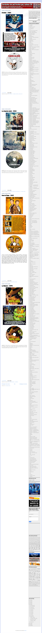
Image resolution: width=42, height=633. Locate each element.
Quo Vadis (31, 393)
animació (38, 571)
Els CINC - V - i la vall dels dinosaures (34, 188)
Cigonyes (31, 86)
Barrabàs (31, 52)
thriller (34, 584)
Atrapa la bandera (32, 48)
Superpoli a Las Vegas (32, 436)
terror (30, 584)
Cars (30, 78)
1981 (29, 541)
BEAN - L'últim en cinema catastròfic (34, 49)
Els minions (31, 199)
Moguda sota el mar (32, 353)
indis (35, 580)
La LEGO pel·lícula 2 (32, 299)
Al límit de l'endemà (32, 34)
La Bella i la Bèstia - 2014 (33, 296)
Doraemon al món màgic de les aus (34, 111)
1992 (38, 542)
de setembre (32, 608)
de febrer (31, 616)
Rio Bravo (31, 403)
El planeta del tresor (32, 170)
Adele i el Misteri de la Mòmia (33, 32)
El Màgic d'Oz (31, 142)
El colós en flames (32, 155)
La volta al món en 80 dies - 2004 (34, 329)
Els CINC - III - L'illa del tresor (33, 187)
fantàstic (30, 579)
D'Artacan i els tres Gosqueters (33, 95)
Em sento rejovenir (32, 203)
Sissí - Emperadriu (32, 422)
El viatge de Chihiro (32, 179)
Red (30, 399)
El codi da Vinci (31, 154)
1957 (29, 539)
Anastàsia (31, 38)
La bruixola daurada (32, 306)
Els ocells (31, 201)
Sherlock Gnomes (32, 415)
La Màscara (31, 301)
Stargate (31, 433)
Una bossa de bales (32, 462)
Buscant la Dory (32, 66)
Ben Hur (31, 56)
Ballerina (31, 51)
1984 (35, 541)
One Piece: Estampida (32, 364)
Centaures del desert (32, 81)
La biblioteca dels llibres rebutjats (34, 305)
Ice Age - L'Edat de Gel (32, 248)
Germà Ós (31, 223)
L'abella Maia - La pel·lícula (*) (33, 283)
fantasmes (37, 578)
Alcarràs (31, 35)
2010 (29, 546)
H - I (30, 228)
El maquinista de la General (33, 161)
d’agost (31, 609)
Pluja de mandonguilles (32, 382)
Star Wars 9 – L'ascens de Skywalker (34, 432)
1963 (29, 540)
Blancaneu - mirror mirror (33, 60)
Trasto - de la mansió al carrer (33, 452)
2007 (29, 545)
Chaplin (30, 82)
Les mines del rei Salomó (33, 338)
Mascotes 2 (31, 347)
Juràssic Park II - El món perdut (33, 268)
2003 (29, 544)
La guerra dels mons (32, 316)
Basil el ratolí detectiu (32, 53)
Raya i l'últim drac (32, 398)
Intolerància (31, 257)
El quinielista (31, 172)
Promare (31, 386)
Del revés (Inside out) (32, 97)
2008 (33, 545)
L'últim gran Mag (32, 292)
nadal (33, 582)
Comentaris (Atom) (8, 385)
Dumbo (30, 128)
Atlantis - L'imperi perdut (33, 47)
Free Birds (31, 216)
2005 (35, 544)
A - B (30, 29)
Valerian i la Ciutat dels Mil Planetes (34, 464)
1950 (36, 538)
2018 (29, 549)
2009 (37, 545)
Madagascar (31, 343)
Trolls (30, 453)
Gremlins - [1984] (6, 13)
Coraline (31, 94)
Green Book (31, 226)
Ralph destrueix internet (32, 396)
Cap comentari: (4, 92)
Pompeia (31, 384)
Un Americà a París (32, 457)
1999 (31, 543)
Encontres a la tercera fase (33, 205)
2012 (37, 546)
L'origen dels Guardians (32, 288)
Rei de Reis (31, 400)
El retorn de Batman (32, 173)
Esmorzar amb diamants (33, 209)
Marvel (33, 570)
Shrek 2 (31, 417)
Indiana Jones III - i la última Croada (34, 254)
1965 (31, 540)
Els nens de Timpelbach (32, 200)
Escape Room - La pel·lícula (33, 208)
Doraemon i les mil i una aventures (34, 122)
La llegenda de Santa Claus (33, 320)
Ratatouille (31, 397)
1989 (32, 542)
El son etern (31, 176)
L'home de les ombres (32, 286)
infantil (38, 580)
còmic (39, 576)
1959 (33, 539)
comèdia (30, 576)
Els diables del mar (32, 195)
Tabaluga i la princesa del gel (33, 438)
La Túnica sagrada (32, 303)
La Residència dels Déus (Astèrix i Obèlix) (35, 302)
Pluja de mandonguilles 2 (33, 383)
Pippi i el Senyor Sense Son (33, 377)
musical (30, 582)
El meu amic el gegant (32, 162)
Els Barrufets (31, 181)
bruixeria (30, 574)
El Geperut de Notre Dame (33, 138)
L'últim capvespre (32, 289)
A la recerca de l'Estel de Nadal (33, 30)
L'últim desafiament (32, 291)
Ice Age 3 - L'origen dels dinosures (34, 249)
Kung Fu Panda (31, 275)
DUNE (30, 96)
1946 (35, 538)
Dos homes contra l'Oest (33, 123)
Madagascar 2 (31, 344)
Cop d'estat (31, 93)
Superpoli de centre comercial (33, 437)
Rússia (38, 570)
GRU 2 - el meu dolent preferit (33, 221)
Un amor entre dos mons (33, 458)
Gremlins (31, 227)
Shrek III (31, 418)
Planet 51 (31, 380)
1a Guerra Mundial (31, 568)
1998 (29, 543)
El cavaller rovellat (32, 153)
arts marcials (37, 572)
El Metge (31, 141)
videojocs (33, 585)
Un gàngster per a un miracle (33, 460)
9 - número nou (31, 28)
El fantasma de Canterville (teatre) (34, 158)
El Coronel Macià (32, 135)
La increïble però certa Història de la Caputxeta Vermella (34, 319)
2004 (32, 544)
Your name (31, 474)
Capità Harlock (31, 77)
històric (32, 580)
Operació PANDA (32, 366)
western (35, 585)
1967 (35, 540)
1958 (31, 539)
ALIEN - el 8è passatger (32, 31)
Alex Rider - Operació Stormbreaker (34, 37)
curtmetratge (36, 576)
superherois (38, 583)
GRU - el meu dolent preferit (33, 220)
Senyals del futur (32, 413)
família (30, 578)
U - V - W (31, 455)
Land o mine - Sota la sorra (33, 331)
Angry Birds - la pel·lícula (33, 39)
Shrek (30, 416)
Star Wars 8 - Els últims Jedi (33, 431)
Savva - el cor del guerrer (33, 410)
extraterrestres (18, 191)
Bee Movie (31, 55)
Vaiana (30, 463)
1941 (29, 538)
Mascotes (31, 346)
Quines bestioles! (32, 392)
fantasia (33, 578)
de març (31, 615)
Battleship (31, 54)
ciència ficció (14, 191)
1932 (31, 537)
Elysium (31, 202)
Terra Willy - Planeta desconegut (34, 443)
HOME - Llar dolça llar (32, 229)
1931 (29, 537)
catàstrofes (11, 191)
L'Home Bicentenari (32, 281)
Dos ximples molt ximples (33, 124)
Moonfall (31, 356)
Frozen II (31, 219)
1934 (35, 537)
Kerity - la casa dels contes (33, 272)
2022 (32, 550)
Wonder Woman (32, 471)
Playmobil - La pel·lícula (32, 381)
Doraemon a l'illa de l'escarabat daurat (34, 109)
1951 (38, 538)
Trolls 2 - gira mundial (32, 454)
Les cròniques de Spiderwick (33, 337)
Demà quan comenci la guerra (33, 98)
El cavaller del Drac (32, 152)
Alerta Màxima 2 (32, 36)
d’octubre (31, 607)
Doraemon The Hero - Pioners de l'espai (35, 108)
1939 (38, 537)
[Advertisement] (14, 102)
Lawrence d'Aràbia (32, 332)
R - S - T (31, 394)
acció (33, 571)
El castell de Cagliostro (32, 151)
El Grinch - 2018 (32, 139)
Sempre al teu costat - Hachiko (33, 412)
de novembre (32, 606)
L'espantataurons (32, 285)
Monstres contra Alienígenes (33, 355)
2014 (34, 547)
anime (32, 572)
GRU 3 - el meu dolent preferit (33, 222)
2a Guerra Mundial (36, 568)
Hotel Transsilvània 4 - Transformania (34, 246)
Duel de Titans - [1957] (8, 195)
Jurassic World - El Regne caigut (34, 266)
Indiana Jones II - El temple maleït (34, 253)
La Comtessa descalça (32, 297)
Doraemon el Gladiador (32, 112)
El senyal (31, 174)
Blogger (25, 630)
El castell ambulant (32, 150)
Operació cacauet (32, 367)
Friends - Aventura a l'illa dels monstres (34, 218)
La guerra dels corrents (32, 315)
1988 (30, 542)
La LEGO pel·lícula (32, 298)
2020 (38, 549)
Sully (30, 435)
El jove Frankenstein (32, 160)
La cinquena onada (23, 191)
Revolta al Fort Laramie (32, 401)
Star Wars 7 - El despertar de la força (34, 430)
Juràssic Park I (31, 267)
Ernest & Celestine (32, 207)
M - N (30, 342)
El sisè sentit (31, 175)
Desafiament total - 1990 (33, 99)
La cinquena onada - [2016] (9, 111)
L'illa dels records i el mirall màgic (34, 287)
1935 (36, 537)
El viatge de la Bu (32, 180)
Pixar (36, 570)
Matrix (30, 348)
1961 (36, 539)
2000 (34, 543)
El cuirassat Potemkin (32, 157)
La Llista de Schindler (32, 300)
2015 (39, 547)
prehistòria (30, 583)
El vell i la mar (31, 178)
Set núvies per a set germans (33, 414)
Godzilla (31, 225)
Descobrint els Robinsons (33, 101)
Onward (31, 365)
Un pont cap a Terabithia (33, 461)
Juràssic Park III (32, 269)
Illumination (30, 570)
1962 (38, 539)
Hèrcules (31, 247)
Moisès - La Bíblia (32, 354)
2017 (37, 548)
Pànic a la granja (32, 388)
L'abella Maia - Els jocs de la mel (34, 282)
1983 (33, 541)
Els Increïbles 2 (31, 193)
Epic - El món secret (32, 206)
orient (38, 582)
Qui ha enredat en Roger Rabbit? (34, 391)
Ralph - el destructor (32, 395)
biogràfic (37, 573)
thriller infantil (38, 584)
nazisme (36, 582)
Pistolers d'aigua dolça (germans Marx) (34, 379)
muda (38, 581)
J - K (30, 259)
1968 (37, 540)
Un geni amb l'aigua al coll (33, 459)
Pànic (30, 387)
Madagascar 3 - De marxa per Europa (34, 345)
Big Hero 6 (31, 59)
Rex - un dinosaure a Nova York (33, 402)
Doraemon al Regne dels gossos (34, 110)
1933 (33, 537)
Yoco (30, 473)
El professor (31, 171)
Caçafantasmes (31, 80)
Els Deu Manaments (32, 191)
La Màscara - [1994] (7, 286)
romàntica (34, 583)
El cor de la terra (32, 156)
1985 (37, 541)
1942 (31, 538)
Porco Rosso (31, 385)
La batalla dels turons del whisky (34, 304)
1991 (36, 542)
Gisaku (30, 224)
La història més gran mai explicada (34, 317)
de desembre (32, 605)
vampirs (30, 585)
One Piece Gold (32, 363)
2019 (34, 549)
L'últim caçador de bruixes (33, 290)
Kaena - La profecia (32, 271)
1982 (31, 541)
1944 (33, 538)
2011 (33, 546)
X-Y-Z (30, 472)
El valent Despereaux (32, 177)
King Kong (31, 273)
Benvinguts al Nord (32, 57)
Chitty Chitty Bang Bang (32, 85)
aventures (31, 573)
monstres (35, 581)
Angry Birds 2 (31, 40)
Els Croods (31, 189)
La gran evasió (31, 314)
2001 (36, 543)
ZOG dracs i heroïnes (32, 475)
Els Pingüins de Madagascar (33, 194)
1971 (39, 540)
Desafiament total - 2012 (33, 100)
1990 (34, 542)
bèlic (32, 574)
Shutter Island (31, 420)
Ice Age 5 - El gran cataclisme (33, 250)
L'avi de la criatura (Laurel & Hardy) (34, 284)
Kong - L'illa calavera (32, 274)
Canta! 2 (31, 76)
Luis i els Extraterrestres (33, 341)
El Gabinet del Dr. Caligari (33, 136)
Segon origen (31, 411)
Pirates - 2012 (31, 378)
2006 (38, 544)
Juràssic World (31, 270)
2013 (30, 547)
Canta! (30, 75)
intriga (32, 581)
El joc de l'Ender (32, 159)
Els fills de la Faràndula (32, 196)
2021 (29, 550)
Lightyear (31, 339)
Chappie (31, 83)
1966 (33, 540)
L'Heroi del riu (31, 280)
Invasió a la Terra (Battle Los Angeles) (34, 258)
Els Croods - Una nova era (33, 190)
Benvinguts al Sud (32, 58)
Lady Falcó (31, 330)
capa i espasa (37, 574)
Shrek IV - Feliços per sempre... (33, 419)
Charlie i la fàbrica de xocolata (33, 84)
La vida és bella (31, 328)
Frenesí (30, 217)
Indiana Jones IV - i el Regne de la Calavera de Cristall (34, 256)
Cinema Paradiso (32, 87)
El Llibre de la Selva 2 (32, 140)
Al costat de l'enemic (32, 33)
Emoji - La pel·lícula (32, 204)
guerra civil (36, 579)
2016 (8, 191)
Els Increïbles (31, 192)
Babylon (31, 50)
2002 (38, 543)
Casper (30, 79)
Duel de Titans (31, 125)
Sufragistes (31, 434)
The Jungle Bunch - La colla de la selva (34, 444)
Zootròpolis (31, 476)
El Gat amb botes (32, 137)
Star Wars (30, 571)
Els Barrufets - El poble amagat (33, 182)
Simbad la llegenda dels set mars (34, 421)
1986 (39, 541)
